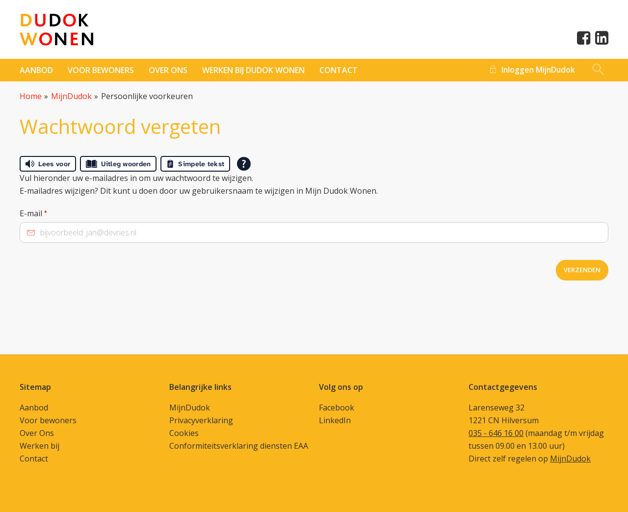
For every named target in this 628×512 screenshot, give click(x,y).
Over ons (168, 70)
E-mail (33, 213)
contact (338, 70)
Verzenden (582, 269)
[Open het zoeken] (598, 70)
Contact (34, 458)
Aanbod (36, 70)
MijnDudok (71, 96)
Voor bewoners (101, 70)
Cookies (184, 433)
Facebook (336, 407)
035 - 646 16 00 (496, 433)
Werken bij (39, 445)
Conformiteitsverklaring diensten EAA (238, 445)
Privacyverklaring (201, 420)
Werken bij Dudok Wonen (253, 70)
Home (31, 96)
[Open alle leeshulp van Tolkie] (244, 164)
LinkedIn (335, 420)
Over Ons (37, 433)
